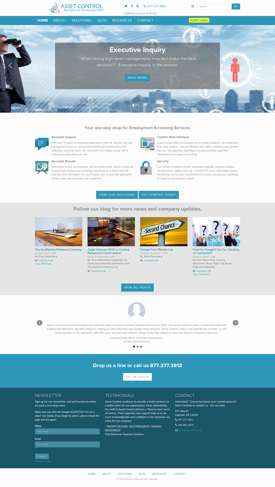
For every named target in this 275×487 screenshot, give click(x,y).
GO (236, 6)
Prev (39, 323)
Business (204, 274)
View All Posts (137, 287)
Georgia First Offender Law (156, 249)
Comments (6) (98, 271)
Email (38, 439)
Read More (137, 78)
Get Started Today (159, 195)
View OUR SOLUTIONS (117, 195)
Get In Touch (137, 377)
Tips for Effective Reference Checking (58, 249)
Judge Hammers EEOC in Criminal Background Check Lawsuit (108, 251)
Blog (102, 20)
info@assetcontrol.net (190, 430)
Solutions (82, 20)
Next (235, 323)
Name (38, 426)
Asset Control (81, 6)
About (59, 20)
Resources (122, 20)
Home (43, 20)
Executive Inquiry (137, 50)
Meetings (46, 263)
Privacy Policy (43, 461)
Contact (145, 20)
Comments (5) (45, 260)
